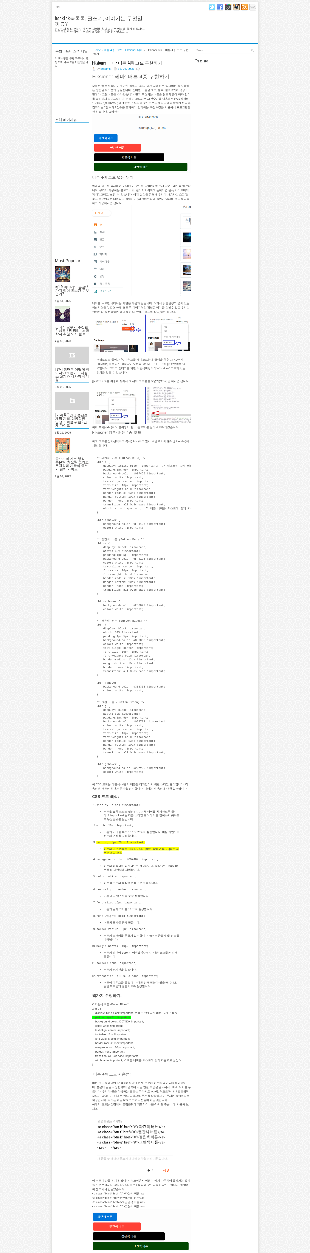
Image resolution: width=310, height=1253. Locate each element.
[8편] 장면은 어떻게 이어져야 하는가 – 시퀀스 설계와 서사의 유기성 (72, 374)
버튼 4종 (109, 50)
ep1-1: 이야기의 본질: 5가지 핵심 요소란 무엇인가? (72, 290)
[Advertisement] (72, 190)
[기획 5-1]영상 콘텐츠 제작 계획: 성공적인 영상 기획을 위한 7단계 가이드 (71, 420)
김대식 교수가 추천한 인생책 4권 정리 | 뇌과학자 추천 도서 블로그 (72, 330)
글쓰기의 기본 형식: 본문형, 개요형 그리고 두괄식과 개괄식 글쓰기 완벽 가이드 (72, 464)
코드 (120, 50)
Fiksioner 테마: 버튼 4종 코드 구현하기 (127, 62)
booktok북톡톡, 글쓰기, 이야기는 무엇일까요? (99, 20)
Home (58, 7)
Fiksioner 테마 (134, 50)
